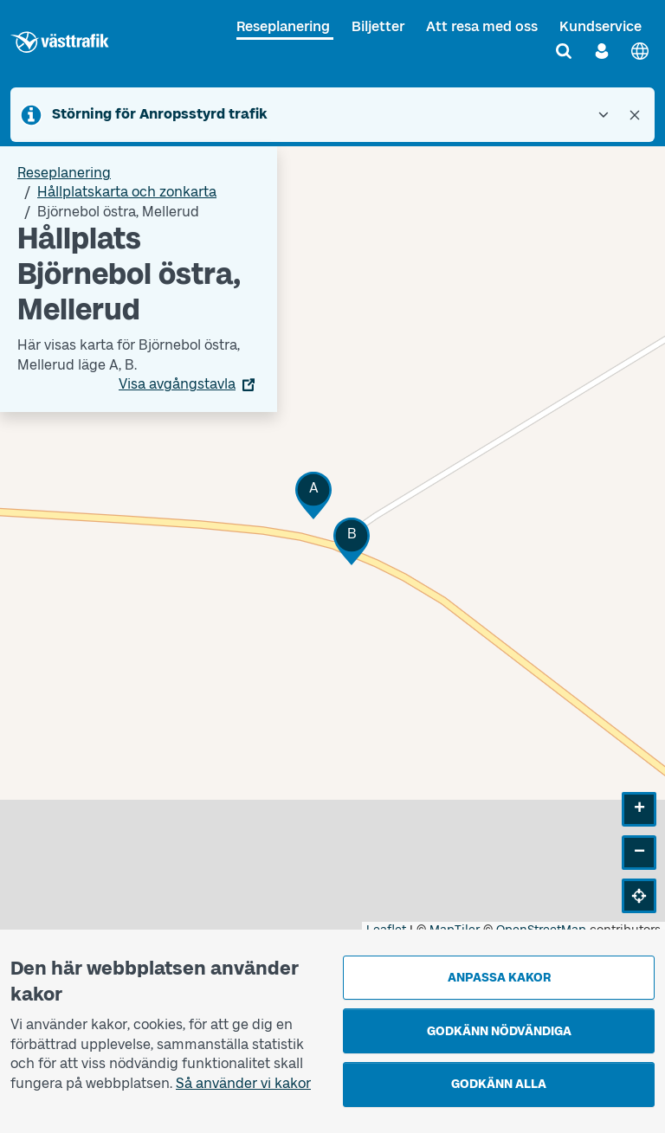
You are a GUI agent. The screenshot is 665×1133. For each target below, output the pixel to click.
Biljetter (378, 26)
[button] (313, 495)
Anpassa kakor (499, 977)
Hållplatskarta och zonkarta (126, 191)
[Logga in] (602, 51)
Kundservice (600, 26)
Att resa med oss (482, 26)
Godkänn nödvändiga (499, 1031)
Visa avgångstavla (177, 384)
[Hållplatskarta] (332, 542)
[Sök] (563, 51)
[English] (640, 51)
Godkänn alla (498, 1084)
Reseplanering (283, 26)
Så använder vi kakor (243, 1083)
